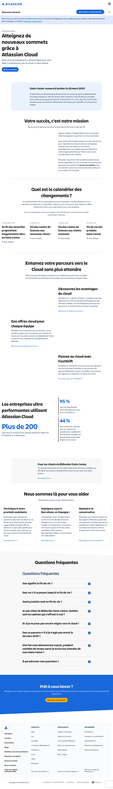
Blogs (7, 747)
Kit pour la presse (11, 761)
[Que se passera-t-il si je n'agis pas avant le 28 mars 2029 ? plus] (56, 634)
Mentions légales (83, 782)
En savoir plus (44, 478)
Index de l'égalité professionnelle (11, 770)
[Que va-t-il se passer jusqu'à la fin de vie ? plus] (56, 592)
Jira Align (34, 741)
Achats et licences (64, 736)
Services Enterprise (91, 750)
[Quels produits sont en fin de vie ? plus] (56, 601)
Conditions (70, 782)
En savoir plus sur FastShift (70, 378)
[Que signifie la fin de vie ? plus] (56, 583)
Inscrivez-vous (10, 540)
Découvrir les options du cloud (25, 346)
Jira (32, 736)
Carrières (8, 738)
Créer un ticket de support (68, 771)
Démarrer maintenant (56, 700)
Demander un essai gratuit (90, 12)
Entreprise (8, 734)
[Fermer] (109, 18)
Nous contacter (10, 69)
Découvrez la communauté (91, 540)
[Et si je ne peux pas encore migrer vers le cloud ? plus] (56, 623)
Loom (33, 754)
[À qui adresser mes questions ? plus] (56, 661)
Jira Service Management (40, 745)
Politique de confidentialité (53, 782)
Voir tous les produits (40, 771)
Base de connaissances (66, 745)
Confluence (35, 750)
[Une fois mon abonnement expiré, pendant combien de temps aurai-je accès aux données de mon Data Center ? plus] (56, 649)
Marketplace (62, 750)
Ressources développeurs (94, 745)
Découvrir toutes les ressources (92, 770)
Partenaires (89, 732)
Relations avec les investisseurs (16, 752)
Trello (33, 759)
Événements (9, 743)
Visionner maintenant (32, 21)
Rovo (33, 732)
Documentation (90, 741)
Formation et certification (94, 736)
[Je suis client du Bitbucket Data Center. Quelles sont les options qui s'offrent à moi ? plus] (56, 612)
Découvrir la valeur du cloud (71, 311)
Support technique (64, 732)
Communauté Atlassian (66, 741)
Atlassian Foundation (13, 756)
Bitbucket (34, 763)
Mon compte (62, 754)
